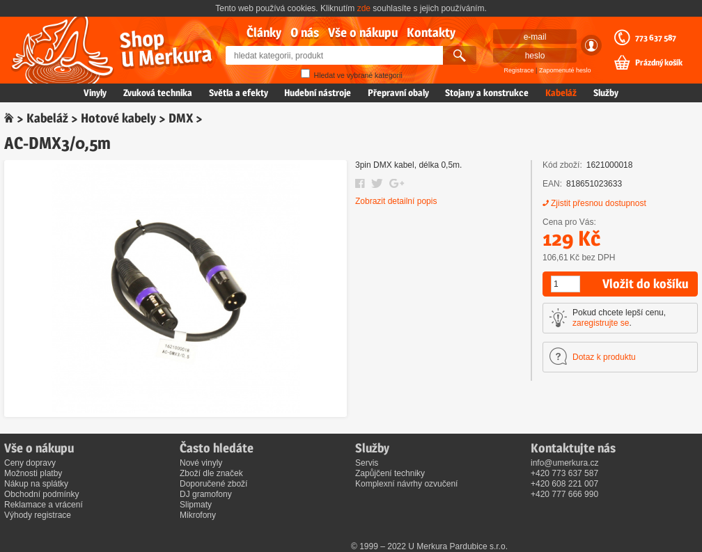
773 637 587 (655, 37)
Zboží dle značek (211, 473)
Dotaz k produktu (604, 357)
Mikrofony (198, 515)
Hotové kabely (118, 118)
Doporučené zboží (213, 484)
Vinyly (95, 92)
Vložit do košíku (645, 283)
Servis (366, 463)
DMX (181, 118)
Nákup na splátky (36, 484)
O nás (304, 32)
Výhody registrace (37, 515)
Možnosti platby (33, 473)
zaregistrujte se (600, 323)
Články (264, 32)
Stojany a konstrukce (487, 92)
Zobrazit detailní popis (396, 201)
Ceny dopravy (30, 463)
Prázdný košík (658, 62)
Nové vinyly (201, 463)
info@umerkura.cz (565, 463)
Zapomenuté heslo (565, 70)
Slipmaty (196, 505)
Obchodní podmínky (41, 494)
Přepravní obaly (398, 92)
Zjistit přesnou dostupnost (598, 203)
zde (363, 8)
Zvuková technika (157, 92)
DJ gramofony (206, 494)
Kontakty (431, 32)
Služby (605, 92)
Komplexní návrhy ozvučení (406, 484)
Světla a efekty (238, 92)
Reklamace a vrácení (43, 505)
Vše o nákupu (363, 32)
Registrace (519, 70)
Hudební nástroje (317, 92)
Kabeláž (561, 92)
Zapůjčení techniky (390, 473)
